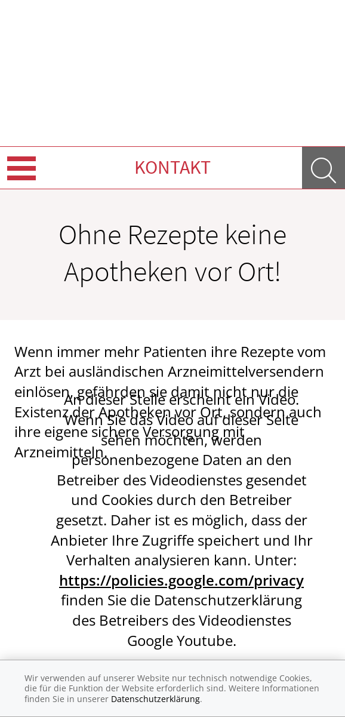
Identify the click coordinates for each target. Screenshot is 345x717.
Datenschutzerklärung (155, 698)
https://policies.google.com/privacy (181, 580)
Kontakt (172, 167)
